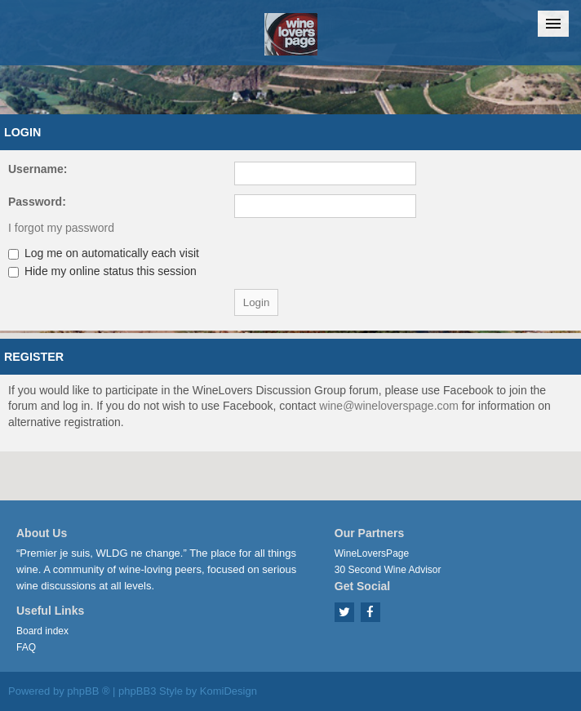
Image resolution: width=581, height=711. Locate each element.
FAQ (26, 647)
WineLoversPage (372, 553)
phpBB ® (88, 691)
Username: (37, 169)
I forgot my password (61, 227)
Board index (42, 631)
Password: (37, 201)
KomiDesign (228, 691)
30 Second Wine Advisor (388, 569)
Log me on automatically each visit (103, 253)
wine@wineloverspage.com (389, 405)
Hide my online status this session (102, 271)
